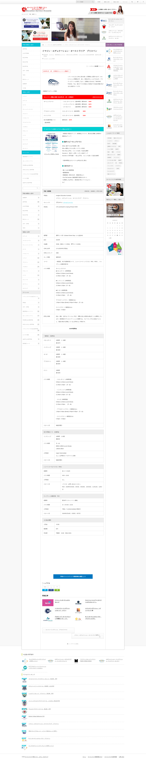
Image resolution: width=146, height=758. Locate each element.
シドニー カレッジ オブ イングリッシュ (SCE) (118, 77)
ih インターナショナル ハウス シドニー (118, 59)
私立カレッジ (26, 79)
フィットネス (110, 165)
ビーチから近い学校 (112, 160)
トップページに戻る (73, 638)
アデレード (25, 131)
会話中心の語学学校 (27, 182)
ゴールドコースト (68, 202)
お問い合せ (121, 751)
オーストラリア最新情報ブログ (95, 751)
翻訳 (113, 151)
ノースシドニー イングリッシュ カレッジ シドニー (62, 609)
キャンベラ (25, 139)
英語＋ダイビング (117, 138)
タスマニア (25, 144)
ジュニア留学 (52, 58)
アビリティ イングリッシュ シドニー (118, 108)
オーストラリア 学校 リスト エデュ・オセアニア (36, 751)
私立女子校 (25, 62)
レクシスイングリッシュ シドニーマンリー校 (93, 609)
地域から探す (116, 1)
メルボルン (25, 126)
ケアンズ (25, 100)
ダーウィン (25, 148)
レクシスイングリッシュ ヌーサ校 (117, 125)
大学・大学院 (26, 70)
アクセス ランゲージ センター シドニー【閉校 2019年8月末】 (118, 68)
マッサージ (118, 165)
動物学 (119, 154)
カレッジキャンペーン (28, 161)
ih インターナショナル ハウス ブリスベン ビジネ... (93, 617)
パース (24, 135)
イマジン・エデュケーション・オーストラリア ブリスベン (44, 718)
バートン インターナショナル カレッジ (62, 601)
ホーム (84, 751)
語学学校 (46, 54)
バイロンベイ (26, 117)
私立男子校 (25, 66)
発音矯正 (109, 157)
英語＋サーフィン (111, 173)
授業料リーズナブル (112, 146)
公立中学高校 (26, 53)
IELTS (109, 143)
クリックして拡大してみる (51, 154)
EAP (119, 146)
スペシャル (125, 1)
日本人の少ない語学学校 (71, 54)
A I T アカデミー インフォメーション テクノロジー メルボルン (38, 661)
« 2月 (110, 237)
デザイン (116, 140)
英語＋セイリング (111, 154)
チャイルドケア (111, 171)
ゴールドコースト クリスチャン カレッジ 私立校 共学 (43, 673)
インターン (110, 140)
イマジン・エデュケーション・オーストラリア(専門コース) (87, 630)
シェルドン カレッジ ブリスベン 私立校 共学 (41, 688)
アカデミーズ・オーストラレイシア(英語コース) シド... (62, 617)
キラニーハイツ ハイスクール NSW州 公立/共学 (41, 680)
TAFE (24, 75)
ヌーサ (24, 104)
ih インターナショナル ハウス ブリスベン (39, 733)
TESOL (120, 162)
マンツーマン (116, 157)
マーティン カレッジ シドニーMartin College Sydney (87, 654)
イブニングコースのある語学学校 (86, 54)
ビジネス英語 (26, 178)
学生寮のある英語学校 (28, 165)
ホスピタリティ (111, 168)
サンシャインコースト (28, 109)
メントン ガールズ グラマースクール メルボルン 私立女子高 (44, 695)
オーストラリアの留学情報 (111, 751)
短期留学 (25, 83)
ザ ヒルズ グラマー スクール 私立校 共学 (40, 703)
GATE (118, 168)
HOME (99, 1)
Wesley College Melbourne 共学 (37, 711)
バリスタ (46, 58)
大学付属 (109, 138)
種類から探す (107, 1)
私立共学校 (25, 57)
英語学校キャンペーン (60, 54)
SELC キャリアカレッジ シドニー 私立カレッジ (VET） (43, 725)
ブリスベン (51, 54)
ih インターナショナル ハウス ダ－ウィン (87, 22)
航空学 (117, 149)
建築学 (119, 160)
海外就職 (114, 143)
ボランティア (110, 162)
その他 (24, 88)
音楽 (108, 151)
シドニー (25, 96)
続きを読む (82, 37)
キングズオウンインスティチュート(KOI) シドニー (117, 51)
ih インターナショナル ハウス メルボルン (118, 93)
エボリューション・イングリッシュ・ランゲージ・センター (117, 117)
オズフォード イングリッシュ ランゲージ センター (118, 101)
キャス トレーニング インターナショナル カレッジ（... (93, 601)
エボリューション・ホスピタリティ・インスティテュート (63, 654)
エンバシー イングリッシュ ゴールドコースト (56, 629)
